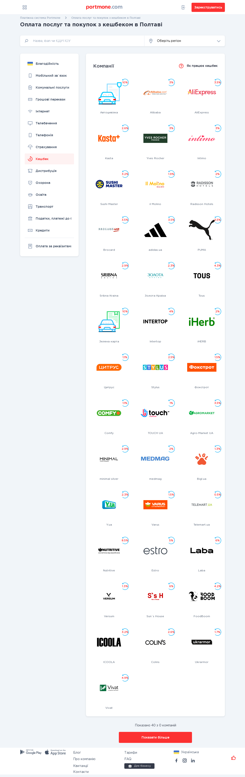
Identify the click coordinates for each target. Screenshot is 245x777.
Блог (77, 752)
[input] (82, 40)
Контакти (81, 772)
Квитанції (80, 766)
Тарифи (130, 752)
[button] (184, 40)
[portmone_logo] (104, 7)
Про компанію (84, 759)
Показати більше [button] (155, 737)
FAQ (127, 759)
